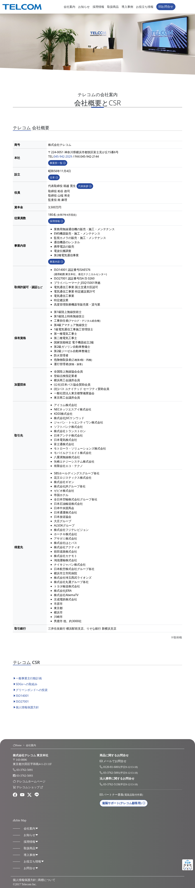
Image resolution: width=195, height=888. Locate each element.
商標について (46, 879)
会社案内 (69, 6)
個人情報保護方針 (26, 712)
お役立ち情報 (144, 6)
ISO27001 (21, 706)
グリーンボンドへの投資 (30, 695)
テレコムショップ (29, 787)
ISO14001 (21, 700)
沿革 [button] (54, 182)
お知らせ (84, 6)
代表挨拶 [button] (85, 191)
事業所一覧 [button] (58, 167)
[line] (37, 795)
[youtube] (22, 795)
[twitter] (29, 795)
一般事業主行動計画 (27, 683)
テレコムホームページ (30, 781)
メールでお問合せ (114, 761)
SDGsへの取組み (25, 689)
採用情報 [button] (56, 225)
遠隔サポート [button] (123, 803)
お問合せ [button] (166, 6)
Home (17, 745)
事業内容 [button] (56, 266)
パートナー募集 (123, 794)
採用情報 (98, 6)
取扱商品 (113, 6)
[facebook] (15, 795)
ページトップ (187, 864)
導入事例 (127, 6)
